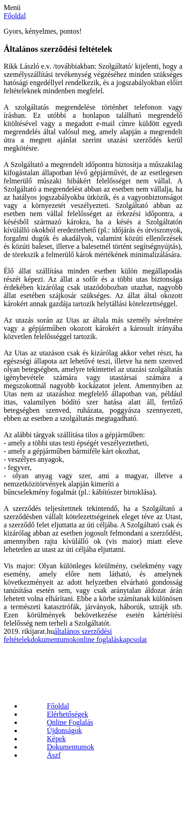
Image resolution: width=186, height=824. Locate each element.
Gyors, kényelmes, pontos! (43, 31)
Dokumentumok (70, 747)
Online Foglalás (70, 722)
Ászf (53, 755)
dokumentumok (53, 639)
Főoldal (58, 706)
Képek (56, 739)
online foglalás (98, 639)
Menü (12, 7)
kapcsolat (133, 639)
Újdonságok (64, 730)
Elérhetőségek (67, 714)
